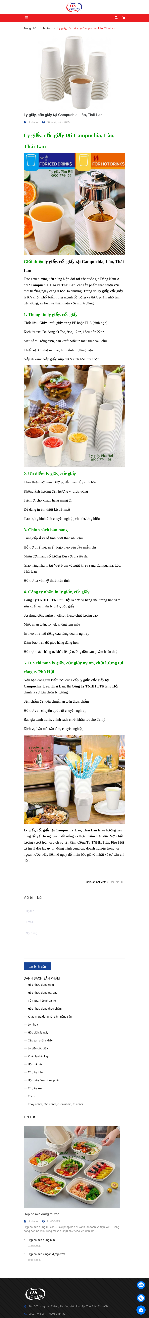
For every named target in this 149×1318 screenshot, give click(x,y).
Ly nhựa (33, 1024)
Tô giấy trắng (36, 1072)
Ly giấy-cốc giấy (38, 1048)
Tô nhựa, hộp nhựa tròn (42, 1000)
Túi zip (32, 1096)
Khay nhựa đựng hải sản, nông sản (50, 1016)
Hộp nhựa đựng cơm (41, 984)
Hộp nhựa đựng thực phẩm (45, 1008)
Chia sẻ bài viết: (96, 882)
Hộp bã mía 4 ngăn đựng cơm (46, 1254)
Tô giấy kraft (35, 1088)
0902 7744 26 (37, 1313)
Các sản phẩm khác (40, 1040)
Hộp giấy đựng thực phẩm (44, 1080)
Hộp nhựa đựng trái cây (42, 992)
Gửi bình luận (37, 966)
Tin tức (30, 1117)
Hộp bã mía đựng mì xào (41, 1214)
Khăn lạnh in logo (38, 1056)
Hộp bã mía (35, 1064)
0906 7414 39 (57, 1313)
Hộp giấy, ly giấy (38, 1032)
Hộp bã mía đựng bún (41, 1240)
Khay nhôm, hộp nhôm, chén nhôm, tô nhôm (55, 1104)
